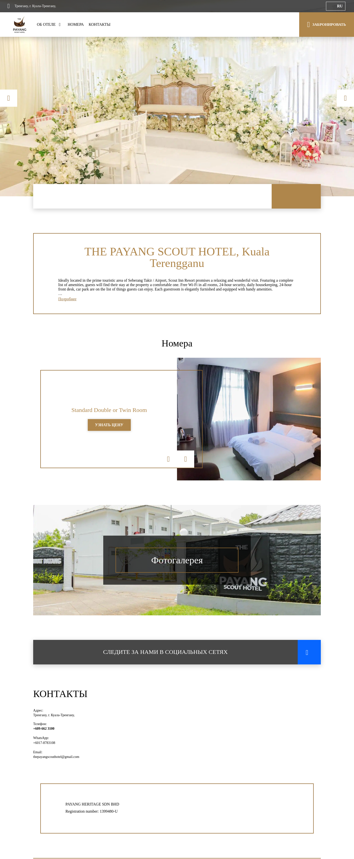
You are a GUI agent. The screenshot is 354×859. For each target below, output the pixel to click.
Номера (177, 344)
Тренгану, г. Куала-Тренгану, (54, 716)
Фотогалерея (177, 561)
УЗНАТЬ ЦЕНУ (109, 426)
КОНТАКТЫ (99, 24)
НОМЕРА (76, 24)
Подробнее (67, 300)
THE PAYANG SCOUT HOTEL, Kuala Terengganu (177, 257)
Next (345, 98)
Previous (8, 98)
